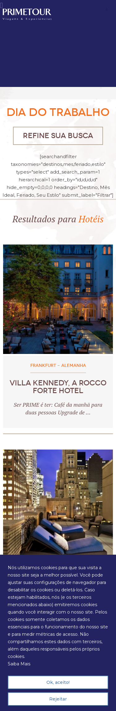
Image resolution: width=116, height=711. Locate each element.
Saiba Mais (19, 664)
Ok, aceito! (58, 682)
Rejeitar (58, 699)
